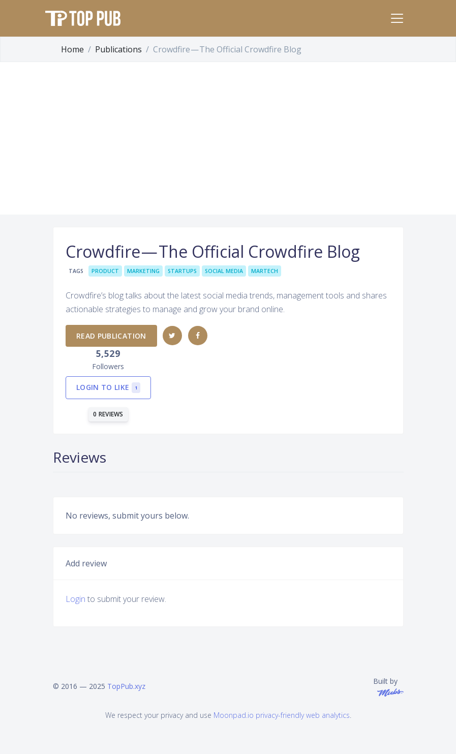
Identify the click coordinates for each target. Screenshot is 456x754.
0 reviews (108, 414)
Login (75, 599)
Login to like (108, 387)
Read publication (111, 336)
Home (72, 49)
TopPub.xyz (126, 686)
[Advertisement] (228, 138)
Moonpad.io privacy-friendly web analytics (282, 715)
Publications (118, 49)
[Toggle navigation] (397, 18)
